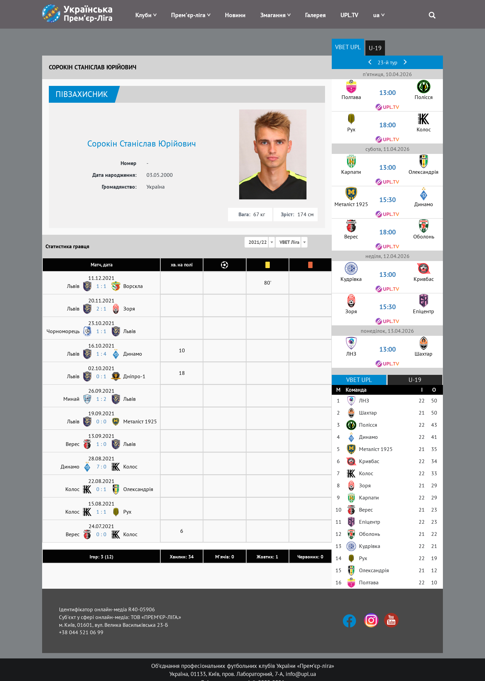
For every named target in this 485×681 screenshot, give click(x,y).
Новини (235, 15)
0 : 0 (101, 421)
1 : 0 (101, 444)
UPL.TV (349, 15)
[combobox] (259, 242)
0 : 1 (101, 376)
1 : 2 (101, 398)
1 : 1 (101, 286)
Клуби (143, 15)
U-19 (375, 48)
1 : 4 (101, 353)
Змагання (273, 15)
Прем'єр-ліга (188, 15)
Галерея (315, 15)
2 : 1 (101, 308)
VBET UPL (348, 47)
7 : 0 (101, 466)
